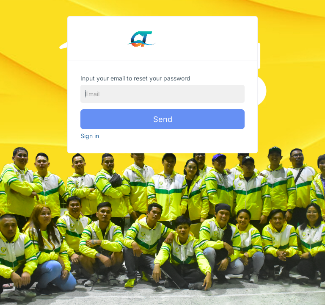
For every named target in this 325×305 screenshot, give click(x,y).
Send (162, 119)
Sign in (89, 135)
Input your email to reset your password (135, 78)
